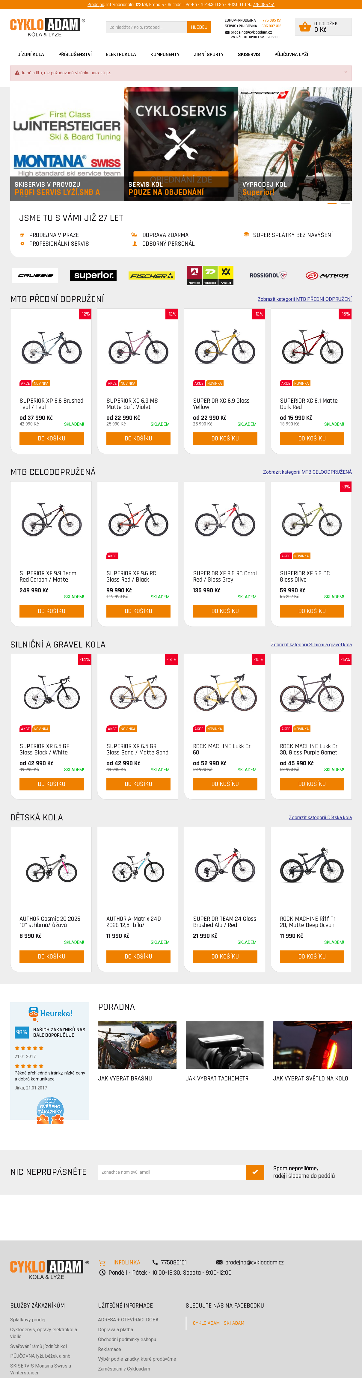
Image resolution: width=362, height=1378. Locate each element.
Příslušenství (75, 54)
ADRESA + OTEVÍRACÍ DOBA (128, 1320)
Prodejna (96, 4)
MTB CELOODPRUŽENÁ (53, 472)
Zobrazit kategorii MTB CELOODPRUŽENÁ (307, 472)
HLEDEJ (199, 27)
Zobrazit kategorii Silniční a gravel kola (311, 644)
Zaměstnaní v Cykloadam (124, 1369)
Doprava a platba (115, 1329)
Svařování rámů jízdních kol (38, 1346)
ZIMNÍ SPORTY (209, 54)
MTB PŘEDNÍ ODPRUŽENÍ (57, 299)
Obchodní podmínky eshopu (127, 1339)
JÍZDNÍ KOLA (30, 54)
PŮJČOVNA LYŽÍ (291, 54)
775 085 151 (263, 4)
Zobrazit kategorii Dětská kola (320, 817)
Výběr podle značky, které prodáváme (137, 1359)
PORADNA (116, 1007)
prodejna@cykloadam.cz (251, 32)
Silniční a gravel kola (57, 645)
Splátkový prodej (27, 1320)
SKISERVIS (249, 54)
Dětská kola (36, 817)
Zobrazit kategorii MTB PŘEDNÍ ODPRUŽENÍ (305, 299)
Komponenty (165, 54)
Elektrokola (121, 54)
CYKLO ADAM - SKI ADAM (218, 1323)
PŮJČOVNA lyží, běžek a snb (40, 1356)
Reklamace (109, 1349)
